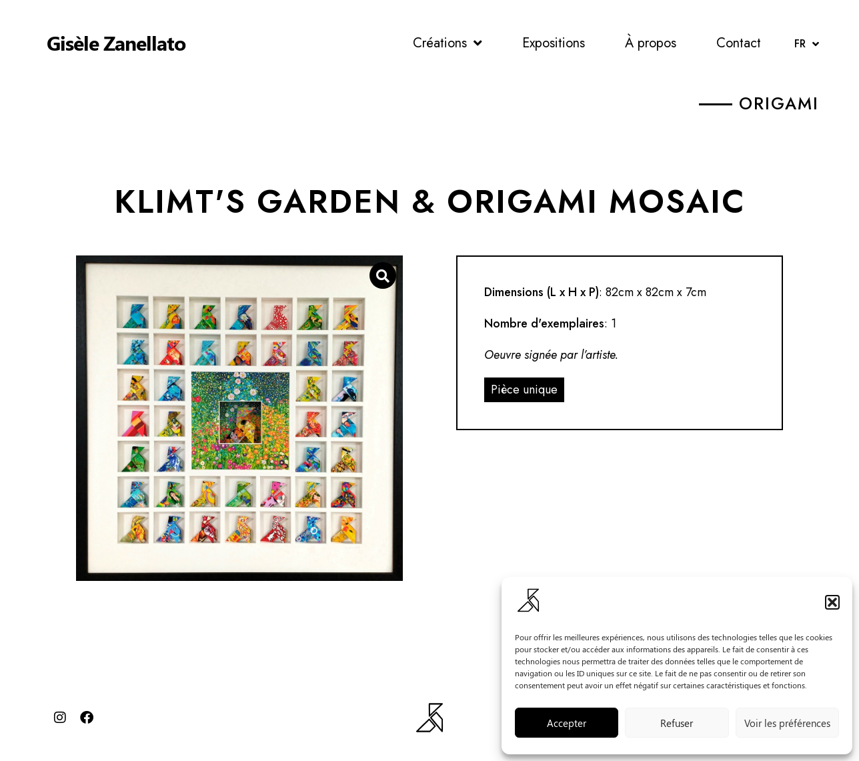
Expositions (553, 43)
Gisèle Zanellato (116, 42)
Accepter (566, 723)
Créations (447, 43)
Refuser (676, 723)
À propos (650, 43)
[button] (832, 602)
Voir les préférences (787, 723)
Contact (738, 43)
